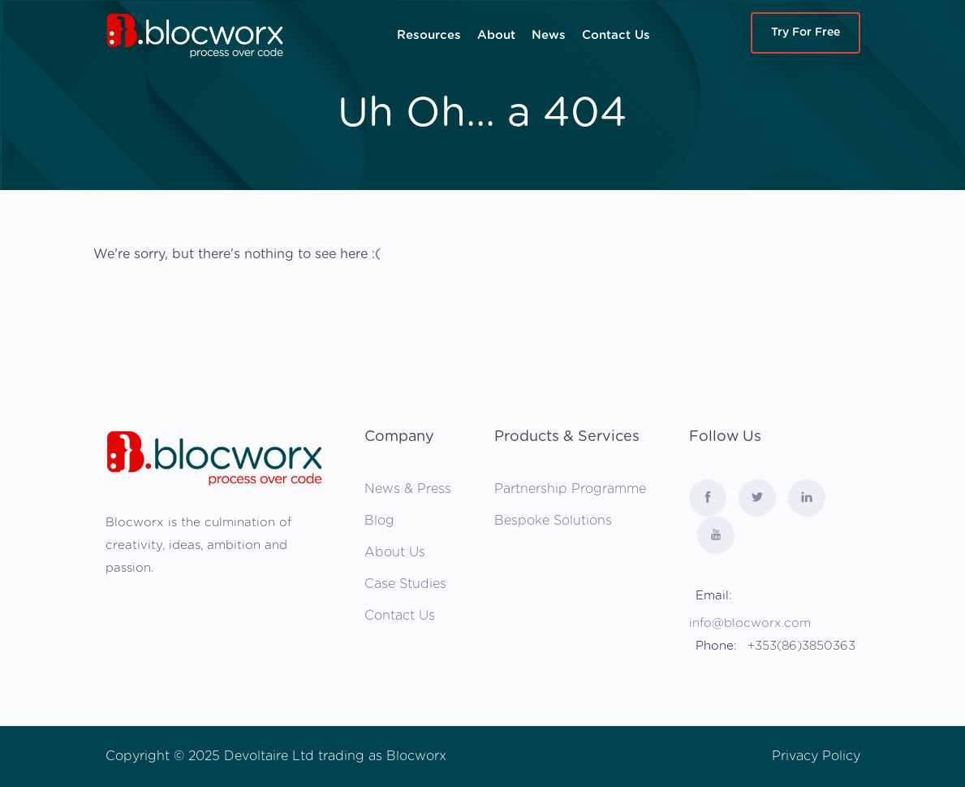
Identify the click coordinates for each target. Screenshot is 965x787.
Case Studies (405, 583)
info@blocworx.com (750, 623)
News (549, 35)
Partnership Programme (570, 488)
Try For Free (805, 32)
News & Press (407, 488)
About (496, 35)
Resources (429, 35)
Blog (379, 520)
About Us (394, 552)
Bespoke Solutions (553, 520)
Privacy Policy (816, 756)
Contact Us (616, 35)
